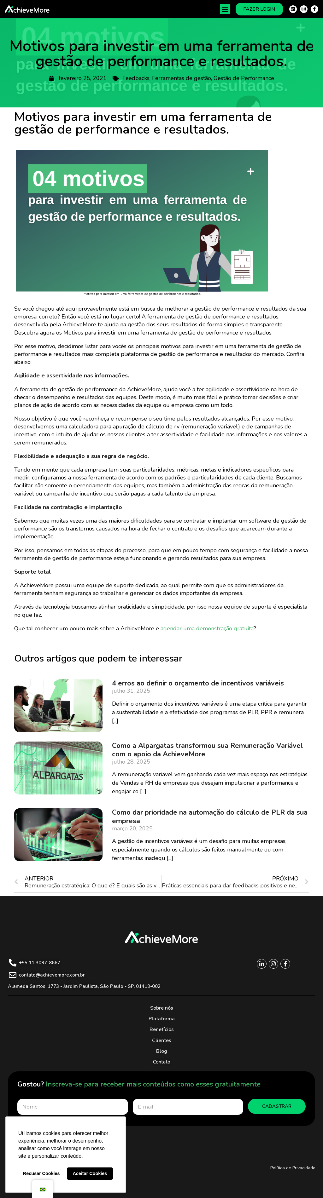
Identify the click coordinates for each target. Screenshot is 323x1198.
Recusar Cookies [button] (41, 1173)
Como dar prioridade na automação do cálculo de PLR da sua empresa (210, 816)
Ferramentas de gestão (181, 78)
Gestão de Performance (244, 78)
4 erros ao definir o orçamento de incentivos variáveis (198, 683)
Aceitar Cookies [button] (90, 1173)
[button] (225, 9)
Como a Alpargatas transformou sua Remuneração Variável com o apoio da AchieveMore (207, 750)
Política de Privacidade (292, 1168)
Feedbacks (136, 78)
